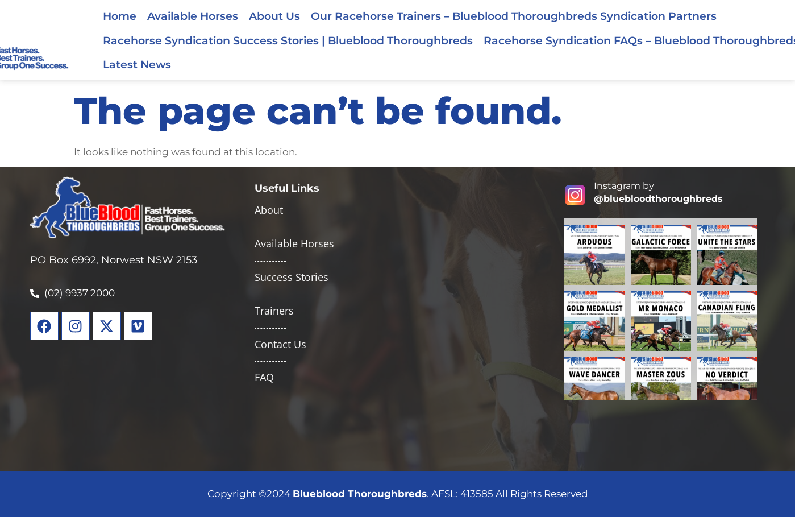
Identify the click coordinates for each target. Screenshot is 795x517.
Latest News (137, 64)
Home (119, 16)
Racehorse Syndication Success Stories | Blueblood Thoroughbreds (288, 40)
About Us (274, 16)
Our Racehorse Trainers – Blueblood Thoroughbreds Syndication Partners (514, 16)
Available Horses (192, 16)
